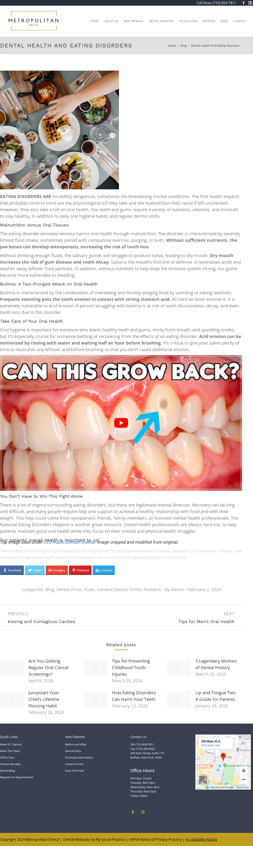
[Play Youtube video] (121, 423)
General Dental (112, 589)
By (174, 589)
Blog (49, 589)
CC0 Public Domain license (69, 542)
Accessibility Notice (201, 839)
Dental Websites (76, 839)
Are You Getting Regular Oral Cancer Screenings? (48, 667)
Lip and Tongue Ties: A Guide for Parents (216, 696)
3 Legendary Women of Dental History (216, 664)
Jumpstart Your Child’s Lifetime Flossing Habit (43, 699)
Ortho (135, 589)
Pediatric (152, 589)
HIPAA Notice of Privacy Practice (155, 839)
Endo (89, 589)
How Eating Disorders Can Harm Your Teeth (134, 696)
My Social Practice (110, 839)
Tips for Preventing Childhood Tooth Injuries (131, 667)
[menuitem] (94, 21)
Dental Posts (69, 589)
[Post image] (12, 667)
